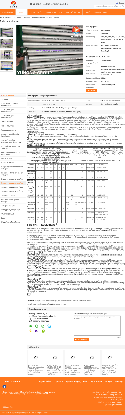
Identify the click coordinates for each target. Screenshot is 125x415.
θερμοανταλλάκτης (8, 130)
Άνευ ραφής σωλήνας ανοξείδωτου (9, 104)
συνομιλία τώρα (100, 12)
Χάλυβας (4, 99)
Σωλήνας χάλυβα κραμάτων (12, 191)
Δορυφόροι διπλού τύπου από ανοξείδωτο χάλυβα (75, 300)
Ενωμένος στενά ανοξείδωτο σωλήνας (12, 174)
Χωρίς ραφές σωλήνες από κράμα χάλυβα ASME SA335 (47, 304)
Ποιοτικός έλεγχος (73, 12)
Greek (121, 3)
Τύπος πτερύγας (7, 126)
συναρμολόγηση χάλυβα (10, 210)
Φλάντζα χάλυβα (7, 214)
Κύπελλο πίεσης (7, 163)
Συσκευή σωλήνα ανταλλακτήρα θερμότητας (11, 141)
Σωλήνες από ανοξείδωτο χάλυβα (46, 300)
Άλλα (3, 218)
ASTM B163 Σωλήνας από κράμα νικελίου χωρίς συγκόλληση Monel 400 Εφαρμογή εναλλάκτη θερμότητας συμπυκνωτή (36, 371)
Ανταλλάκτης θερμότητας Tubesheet (10, 147)
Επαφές (108, 381)
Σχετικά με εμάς (36, 12)
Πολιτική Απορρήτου (10, 392)
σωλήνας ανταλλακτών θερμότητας (10, 135)
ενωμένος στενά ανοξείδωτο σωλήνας (12, 168)
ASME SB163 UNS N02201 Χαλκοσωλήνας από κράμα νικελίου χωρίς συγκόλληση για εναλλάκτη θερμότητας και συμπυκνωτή (73, 371)
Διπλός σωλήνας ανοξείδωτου (7, 111)
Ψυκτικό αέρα (6, 159)
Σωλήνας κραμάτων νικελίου (34, 17)
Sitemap (118, 381)
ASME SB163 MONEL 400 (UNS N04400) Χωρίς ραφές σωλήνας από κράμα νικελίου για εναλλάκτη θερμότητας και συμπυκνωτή (54, 371)
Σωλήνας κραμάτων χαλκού (12, 187)
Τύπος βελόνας (7, 122)
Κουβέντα (91, 90)
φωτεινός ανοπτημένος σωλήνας (10, 201)
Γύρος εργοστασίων (54, 12)
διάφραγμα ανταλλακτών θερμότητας (10, 153)
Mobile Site (7, 407)
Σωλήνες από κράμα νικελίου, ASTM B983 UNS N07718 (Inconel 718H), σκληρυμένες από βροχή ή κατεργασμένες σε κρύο (110, 371)
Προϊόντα (21, 12)
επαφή (87, 12)
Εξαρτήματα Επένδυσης (10, 222)
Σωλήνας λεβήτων (8, 206)
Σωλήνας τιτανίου (8, 195)
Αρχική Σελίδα (7, 12)
